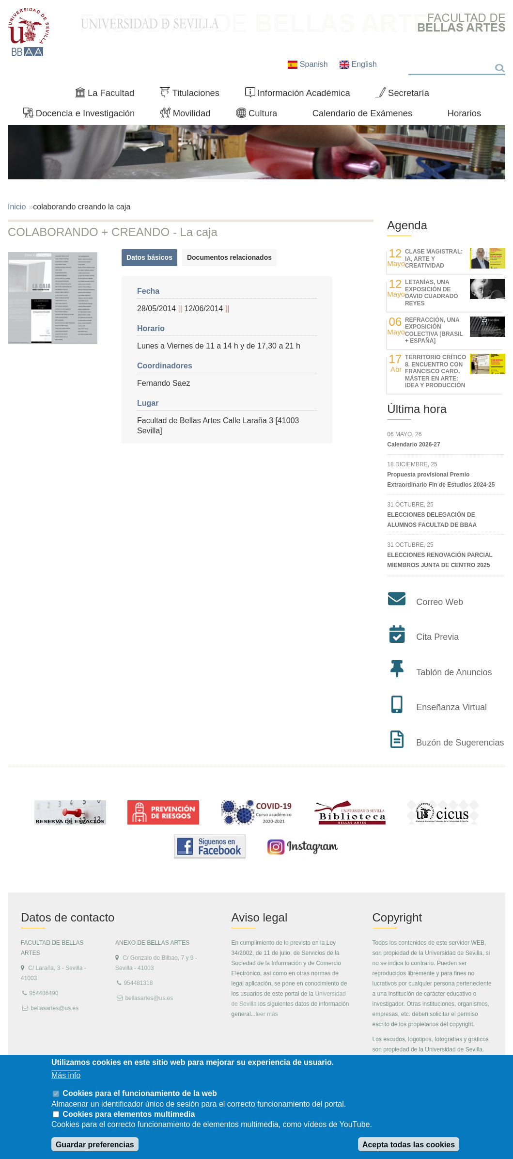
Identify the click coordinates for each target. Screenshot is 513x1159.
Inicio (17, 207)
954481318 (138, 983)
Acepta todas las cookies (408, 1145)
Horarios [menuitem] (465, 113)
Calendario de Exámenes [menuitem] (362, 113)
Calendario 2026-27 (413, 444)
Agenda (407, 225)
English (358, 64)
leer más (267, 1014)
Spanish (309, 64)
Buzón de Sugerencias (460, 742)
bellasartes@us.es (54, 1008)
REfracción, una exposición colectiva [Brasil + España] (434, 330)
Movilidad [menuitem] (189, 115)
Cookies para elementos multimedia (128, 1114)
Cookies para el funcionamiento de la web (139, 1093)
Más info (65, 1075)
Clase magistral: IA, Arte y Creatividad (434, 258)
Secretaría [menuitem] (406, 95)
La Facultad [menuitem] (109, 95)
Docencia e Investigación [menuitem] (83, 115)
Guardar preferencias (95, 1145)
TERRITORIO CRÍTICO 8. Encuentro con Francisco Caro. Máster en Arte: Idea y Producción (435, 371)
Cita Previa (437, 637)
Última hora (417, 408)
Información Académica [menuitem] (302, 95)
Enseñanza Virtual (451, 707)
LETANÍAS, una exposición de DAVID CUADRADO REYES (431, 292)
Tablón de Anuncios (454, 672)
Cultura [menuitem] (261, 115)
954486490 (43, 993)
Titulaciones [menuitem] (194, 95)
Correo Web (439, 602)
